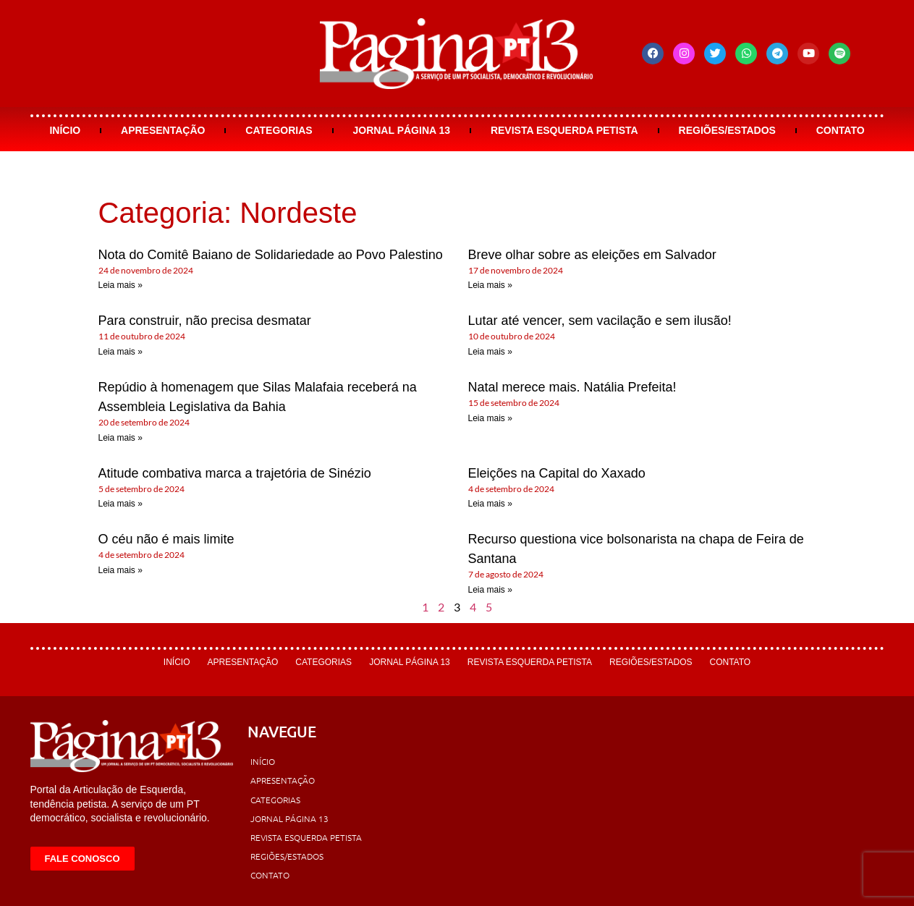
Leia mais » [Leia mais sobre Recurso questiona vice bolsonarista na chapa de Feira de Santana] (490, 590)
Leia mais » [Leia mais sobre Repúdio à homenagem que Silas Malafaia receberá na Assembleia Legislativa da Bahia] (120, 438)
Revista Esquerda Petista (564, 130)
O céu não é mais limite (166, 539)
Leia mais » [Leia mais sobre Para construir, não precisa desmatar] (120, 352)
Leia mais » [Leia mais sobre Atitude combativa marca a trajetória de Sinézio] (120, 504)
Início (64, 130)
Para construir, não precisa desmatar (204, 320)
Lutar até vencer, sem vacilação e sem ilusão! (600, 320)
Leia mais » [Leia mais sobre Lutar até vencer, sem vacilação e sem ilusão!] (490, 352)
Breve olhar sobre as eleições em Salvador (592, 254)
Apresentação (163, 130)
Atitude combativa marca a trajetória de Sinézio (234, 473)
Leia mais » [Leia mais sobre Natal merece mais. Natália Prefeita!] (490, 418)
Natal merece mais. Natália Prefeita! (572, 387)
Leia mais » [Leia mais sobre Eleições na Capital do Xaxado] (490, 504)
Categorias (278, 130)
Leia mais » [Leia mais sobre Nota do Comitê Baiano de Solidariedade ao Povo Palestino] (120, 285)
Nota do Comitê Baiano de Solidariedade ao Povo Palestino (270, 254)
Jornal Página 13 (401, 130)
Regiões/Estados (727, 130)
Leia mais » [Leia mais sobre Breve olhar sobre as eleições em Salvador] (490, 285)
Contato (840, 130)
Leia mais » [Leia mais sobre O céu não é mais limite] (120, 570)
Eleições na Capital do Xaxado (557, 473)
